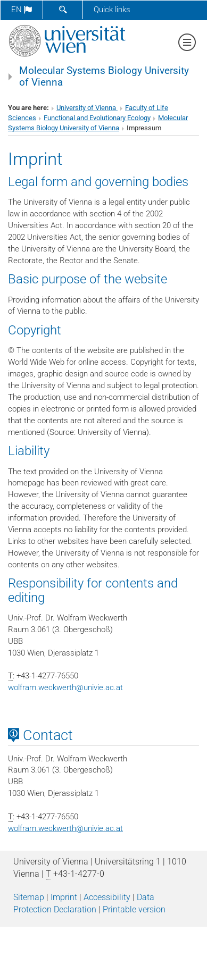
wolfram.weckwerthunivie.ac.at (65, 687)
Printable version (134, 909)
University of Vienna (87, 108)
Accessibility (107, 897)
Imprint (64, 897)
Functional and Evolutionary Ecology (97, 118)
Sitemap (28, 897)
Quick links (112, 9)
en (21, 9)
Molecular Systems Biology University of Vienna (104, 76)
